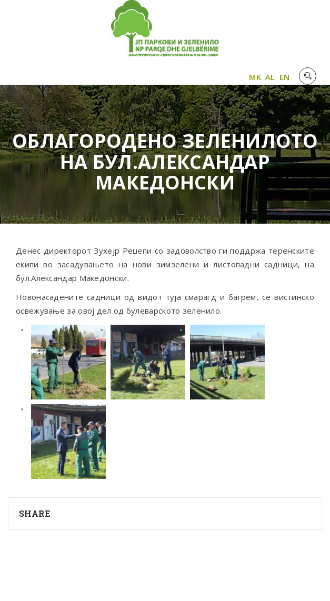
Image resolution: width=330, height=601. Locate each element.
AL (270, 77)
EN (284, 77)
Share (35, 513)
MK (255, 77)
